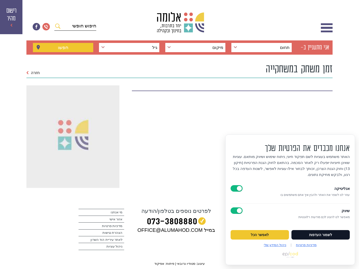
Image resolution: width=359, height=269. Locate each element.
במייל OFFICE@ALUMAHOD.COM (176, 230)
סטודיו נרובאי (186, 264)
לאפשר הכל (260, 235)
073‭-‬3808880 (172, 222)
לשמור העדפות (320, 235)
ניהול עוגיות (114, 246)
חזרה (33, 73)
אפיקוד (159, 264)
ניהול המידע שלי (275, 245)
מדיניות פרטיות (112, 226)
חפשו (63, 47)
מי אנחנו (117, 212)
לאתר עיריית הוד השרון (106, 240)
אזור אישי (116, 219)
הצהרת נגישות (112, 233)
